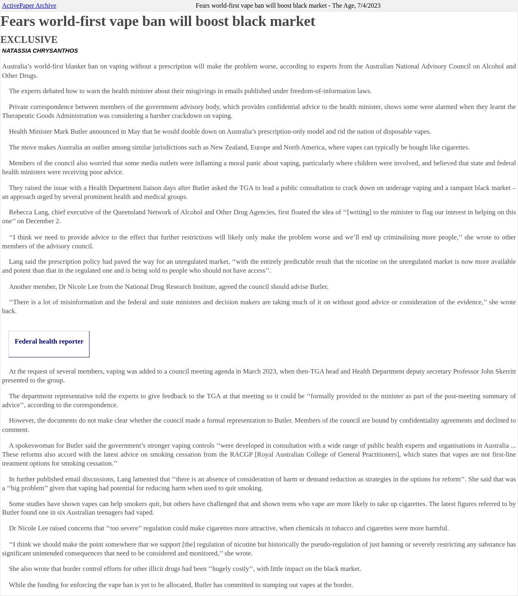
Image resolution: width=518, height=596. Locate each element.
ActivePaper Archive (29, 5)
